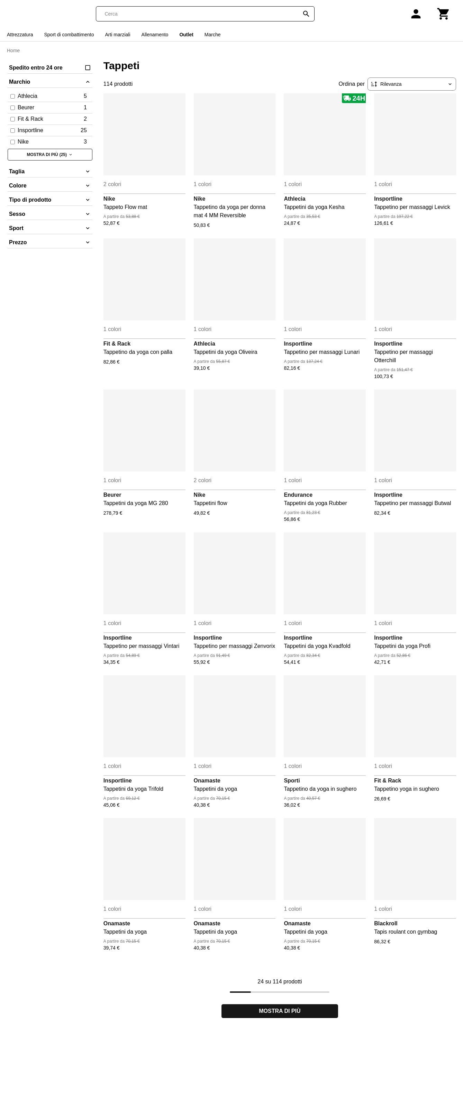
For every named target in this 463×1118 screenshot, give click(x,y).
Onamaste (207, 780)
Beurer (112, 495)
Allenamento (155, 34)
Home (13, 50)
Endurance (298, 495)
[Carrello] (444, 14)
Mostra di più (279, 1011)
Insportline (388, 199)
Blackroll (386, 923)
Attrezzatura (20, 34)
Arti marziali (117, 34)
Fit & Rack (116, 344)
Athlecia (294, 199)
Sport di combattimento (69, 34)
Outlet (186, 34)
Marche (213, 34)
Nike (109, 199)
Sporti (292, 780)
